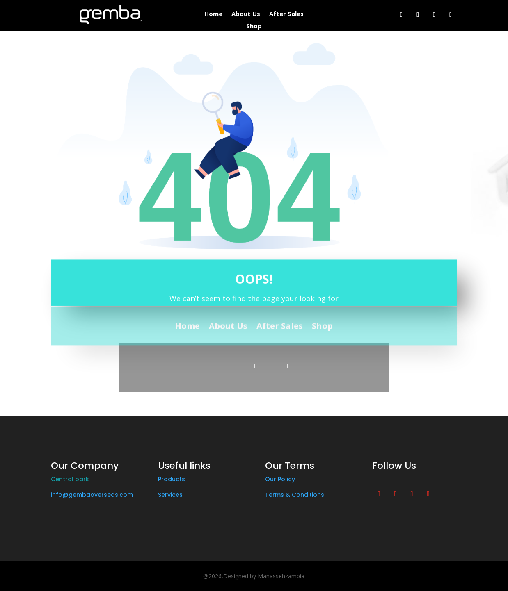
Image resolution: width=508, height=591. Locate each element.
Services (170, 495)
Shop (254, 26)
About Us (245, 14)
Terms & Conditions (294, 495)
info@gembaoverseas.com (92, 495)
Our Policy (280, 479)
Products (171, 479)
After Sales (286, 14)
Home (213, 14)
